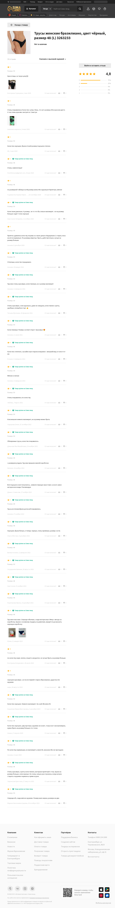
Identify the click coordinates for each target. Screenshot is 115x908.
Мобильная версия (103, 903)
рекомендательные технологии (39, 898)
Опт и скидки (49, 2)
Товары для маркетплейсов (72, 856)
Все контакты (93, 856)
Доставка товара (41, 842)
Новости (11, 846)
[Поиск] (80, 9)
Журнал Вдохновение (16, 851)
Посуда (62, 15)
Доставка (59, 2)
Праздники (104, 15)
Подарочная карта (41, 865)
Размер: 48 (11, 105)
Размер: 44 (11, 230)
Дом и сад (52, 15)
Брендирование (41, 869)
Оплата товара (40, 846)
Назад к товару (19, 25)
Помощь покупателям (43, 860)
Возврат (40, 2)
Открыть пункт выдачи (70, 851)
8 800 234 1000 (101, 837)
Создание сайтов (68, 842)
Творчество (92, 15)
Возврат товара (41, 856)
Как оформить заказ (42, 837)
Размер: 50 (11, 71)
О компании (12, 837)
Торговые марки (14, 863)
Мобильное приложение (84, 2)
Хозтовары (72, 15)
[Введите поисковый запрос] (64, 9)
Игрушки (82, 15)
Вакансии (70, 2)
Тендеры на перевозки (70, 846)
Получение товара (41, 851)
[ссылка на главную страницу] (14, 8)
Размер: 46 (11, 163)
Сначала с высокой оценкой (52, 59)
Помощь (32, 2)
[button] (59, 93)
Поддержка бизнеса (69, 837)
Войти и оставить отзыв (95, 66)
